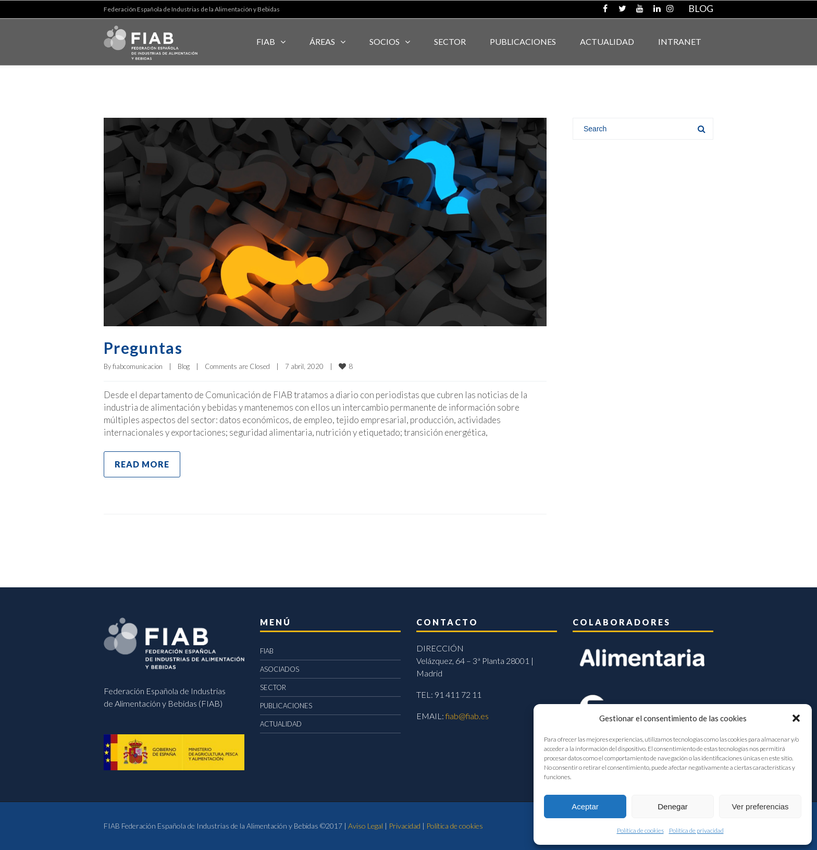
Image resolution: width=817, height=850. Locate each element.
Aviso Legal (365, 825)
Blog (184, 366)
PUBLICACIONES (286, 705)
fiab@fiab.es (467, 716)
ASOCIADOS (279, 669)
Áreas (322, 41)
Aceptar (585, 806)
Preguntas (143, 347)
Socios (384, 41)
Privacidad (404, 825)
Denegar (673, 806)
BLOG (700, 8)
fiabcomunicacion (138, 366)
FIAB (265, 41)
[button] (796, 718)
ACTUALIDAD (607, 41)
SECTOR (450, 41)
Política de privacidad (696, 830)
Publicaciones (523, 41)
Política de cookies (640, 830)
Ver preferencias (760, 806)
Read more (142, 464)
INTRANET (679, 41)
